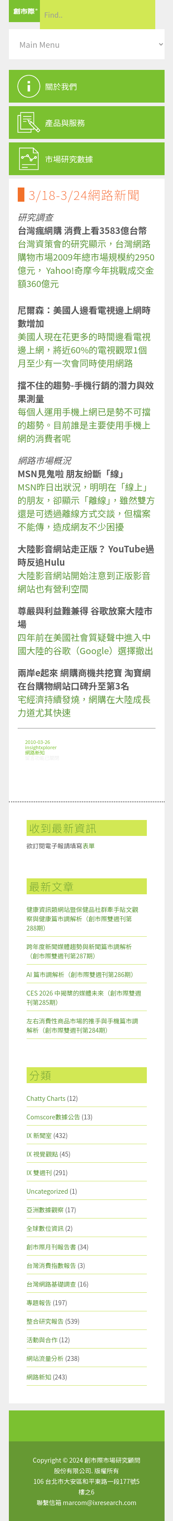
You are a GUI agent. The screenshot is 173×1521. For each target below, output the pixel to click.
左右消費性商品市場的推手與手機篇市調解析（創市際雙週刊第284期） (82, 1025)
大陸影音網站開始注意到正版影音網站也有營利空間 (84, 582)
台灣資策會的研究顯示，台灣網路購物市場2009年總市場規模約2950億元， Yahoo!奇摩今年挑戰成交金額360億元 (86, 263)
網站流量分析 (45, 1358)
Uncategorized (47, 1191)
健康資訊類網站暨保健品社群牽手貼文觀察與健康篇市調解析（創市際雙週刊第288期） (82, 918)
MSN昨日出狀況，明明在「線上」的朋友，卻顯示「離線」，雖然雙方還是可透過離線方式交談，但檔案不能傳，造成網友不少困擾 (86, 506)
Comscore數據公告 (53, 1116)
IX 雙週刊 (39, 1172)
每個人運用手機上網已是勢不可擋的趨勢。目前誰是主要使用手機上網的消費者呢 (84, 424)
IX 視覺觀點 (42, 1153)
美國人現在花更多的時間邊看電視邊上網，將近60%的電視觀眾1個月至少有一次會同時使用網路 (84, 349)
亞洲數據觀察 (45, 1209)
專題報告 (39, 1302)
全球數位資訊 (45, 1228)
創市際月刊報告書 (51, 1246)
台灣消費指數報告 (51, 1265)
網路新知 (35, 752)
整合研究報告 (45, 1321)
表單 (89, 845)
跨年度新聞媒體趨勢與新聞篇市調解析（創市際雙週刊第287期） (79, 951)
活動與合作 (42, 1339)
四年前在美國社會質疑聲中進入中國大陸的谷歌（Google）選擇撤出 (85, 644)
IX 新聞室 (39, 1135)
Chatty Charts (46, 1098)
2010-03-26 (37, 741)
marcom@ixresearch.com (100, 1502)
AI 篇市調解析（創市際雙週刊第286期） (82, 974)
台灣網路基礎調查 (51, 1284)
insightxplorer (41, 747)
